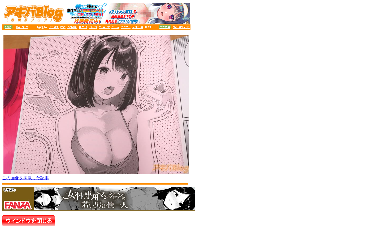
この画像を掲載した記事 (25, 178)
